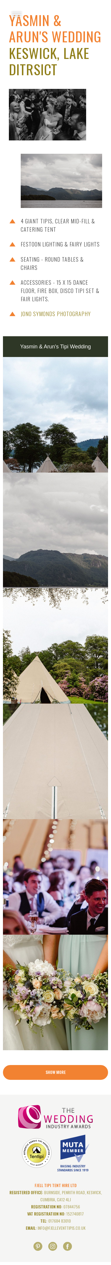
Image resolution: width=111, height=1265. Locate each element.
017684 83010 (59, 1221)
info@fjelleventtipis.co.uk (62, 1228)
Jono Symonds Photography (56, 314)
